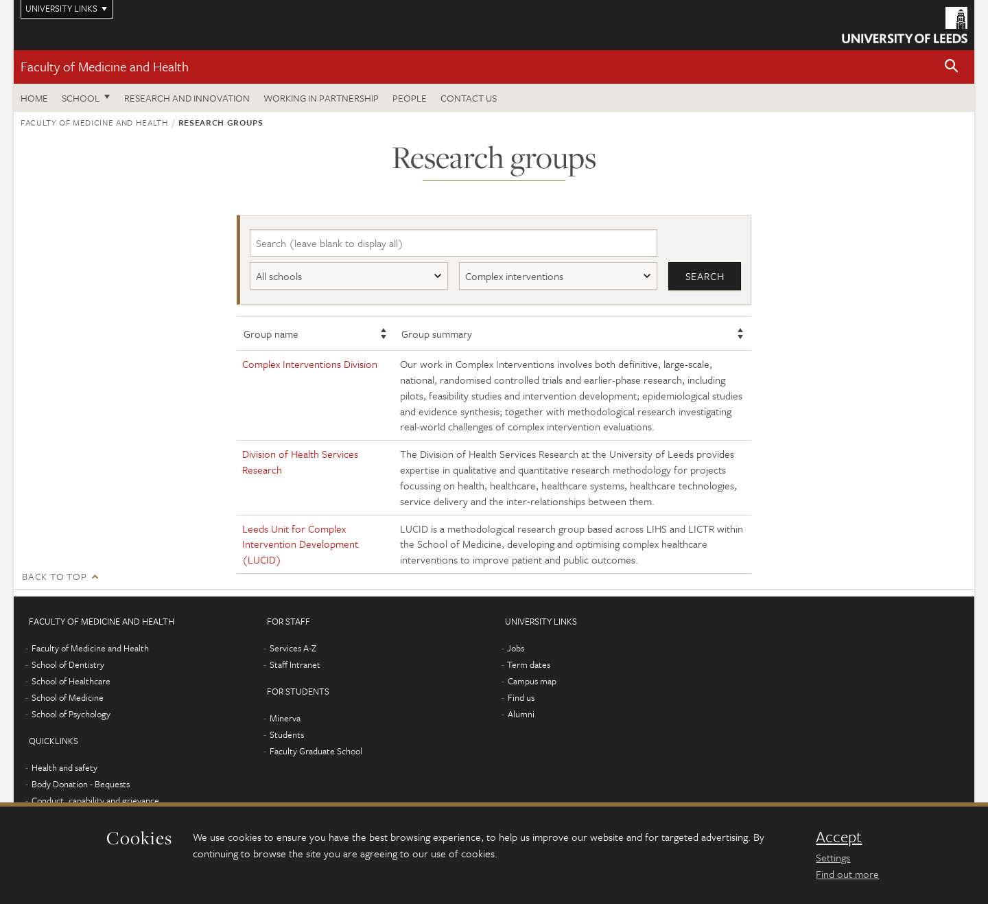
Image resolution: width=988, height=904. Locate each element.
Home (34, 98)
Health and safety (64, 767)
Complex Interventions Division (309, 363)
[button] (951, 67)
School (80, 98)
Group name (271, 333)
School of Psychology (71, 714)
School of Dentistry (68, 664)
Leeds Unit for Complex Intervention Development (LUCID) (300, 544)
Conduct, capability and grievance (95, 800)
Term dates (528, 664)
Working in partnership (321, 98)
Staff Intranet (295, 664)
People (409, 98)
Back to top (54, 576)
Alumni (521, 714)
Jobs (515, 648)
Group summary (436, 333)
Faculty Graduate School (316, 751)
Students (287, 734)
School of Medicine (68, 697)
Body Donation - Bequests (81, 784)
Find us (521, 697)
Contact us (468, 98)
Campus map (532, 681)
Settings (833, 857)
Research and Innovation (187, 98)
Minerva (285, 718)
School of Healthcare (71, 681)
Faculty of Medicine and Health (105, 66)
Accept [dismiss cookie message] (839, 836)
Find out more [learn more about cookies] (847, 873)
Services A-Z (293, 648)
